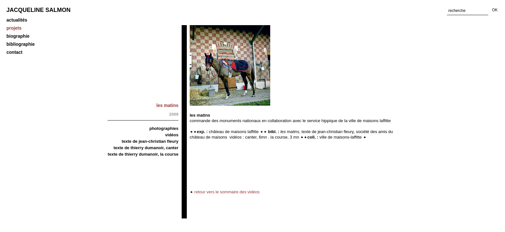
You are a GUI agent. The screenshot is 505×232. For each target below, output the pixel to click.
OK (495, 10)
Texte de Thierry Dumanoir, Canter (145, 147)
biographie (18, 36)
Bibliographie (20, 44)
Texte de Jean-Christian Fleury (150, 141)
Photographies (163, 128)
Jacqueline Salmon (38, 10)
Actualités (16, 20)
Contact (14, 52)
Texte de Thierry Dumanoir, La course (143, 154)
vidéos (171, 134)
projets (14, 28)
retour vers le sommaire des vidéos (225, 191)
